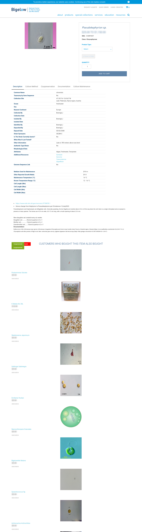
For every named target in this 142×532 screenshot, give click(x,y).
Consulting (47, 523)
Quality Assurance (107, 518)
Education (109, 14)
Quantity (85, 62)
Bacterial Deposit (49, 508)
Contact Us (104, 506)
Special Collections (84, 14)
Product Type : (87, 44)
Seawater (18, 513)
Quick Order (104, 7)
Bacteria (17, 508)
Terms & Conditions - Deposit (82, 518)
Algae (17, 506)
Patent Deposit (48, 513)
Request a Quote (90, 7)
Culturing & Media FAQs (108, 513)
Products (69, 14)
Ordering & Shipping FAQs (109, 510)
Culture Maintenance (81, 86)
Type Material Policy (79, 506)
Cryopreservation (48, 86)
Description (17, 86)
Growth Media (19, 510)
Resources (120, 14)
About (60, 14)
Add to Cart (104, 74)
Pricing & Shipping (107, 508)
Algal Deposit (48, 506)
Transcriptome (61, 159)
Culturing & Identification (51, 515)
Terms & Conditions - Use (81, 515)
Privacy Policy (77, 513)
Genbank (59, 155)
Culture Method (31, 86)
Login (113, 7)
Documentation (64, 86)
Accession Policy (78, 510)
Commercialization (50, 520)
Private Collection (49, 510)
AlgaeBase (59, 161)
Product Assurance (107, 515)
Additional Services (50, 525)
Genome (58, 157)
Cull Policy (76, 508)
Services (99, 14)
